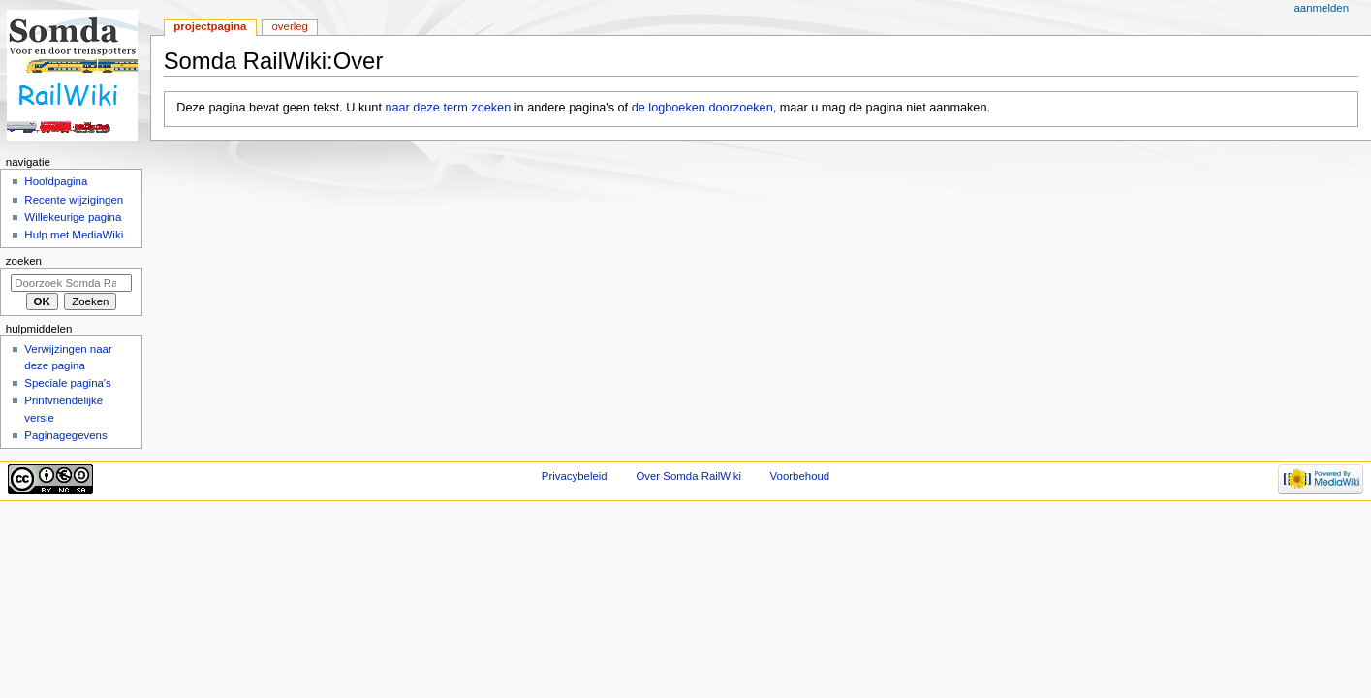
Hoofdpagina (55, 181)
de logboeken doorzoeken (702, 107)
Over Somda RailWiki (688, 476)
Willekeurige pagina (72, 217)
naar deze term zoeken (448, 107)
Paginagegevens (65, 435)
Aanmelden (1321, 8)
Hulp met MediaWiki (73, 234)
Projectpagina (209, 26)
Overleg (289, 26)
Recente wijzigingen (73, 200)
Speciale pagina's (67, 383)
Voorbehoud (800, 476)
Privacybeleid (575, 476)
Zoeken (24, 261)
